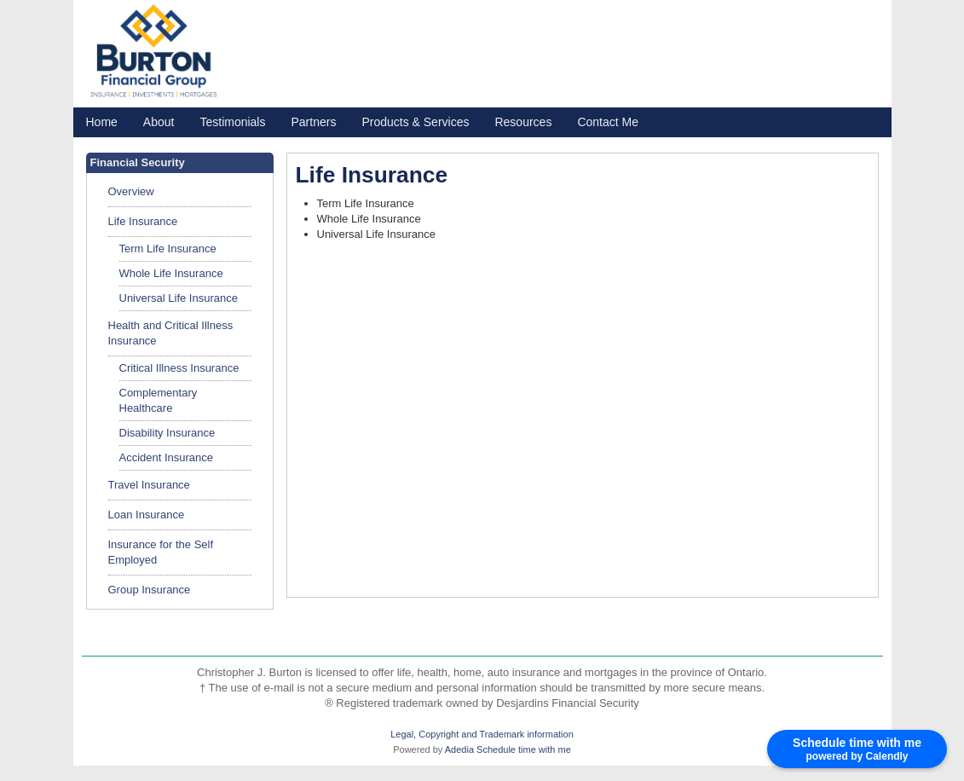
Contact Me (607, 122)
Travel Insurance (149, 484)
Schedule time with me (523, 749)
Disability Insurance (167, 432)
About (159, 122)
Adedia (459, 749)
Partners (313, 122)
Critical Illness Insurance (179, 368)
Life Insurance (143, 221)
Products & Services (415, 122)
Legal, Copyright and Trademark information (482, 734)
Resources (522, 122)
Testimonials (232, 122)
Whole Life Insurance (171, 273)
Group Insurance (149, 589)
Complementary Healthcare (158, 400)
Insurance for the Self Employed (161, 552)
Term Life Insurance (167, 248)
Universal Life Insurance (178, 298)
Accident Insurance (166, 457)
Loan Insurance (146, 514)
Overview (131, 191)
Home (102, 122)
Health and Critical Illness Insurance (171, 333)
